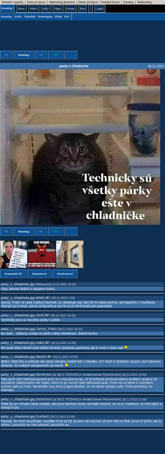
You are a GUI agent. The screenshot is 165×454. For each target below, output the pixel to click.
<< (6, 55)
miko (39, 343)
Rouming (7, 8)
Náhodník (30, 16)
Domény (128, 2)
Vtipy (58, 8)
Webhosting (144, 2)
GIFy (46, 8)
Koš (67, 16)
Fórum (71, 8)
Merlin (40, 357)
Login (100, 8)
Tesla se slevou (36, 2)
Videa (34, 8)
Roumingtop (45, 16)
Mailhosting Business (62, 2)
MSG (40, 298)
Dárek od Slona (88, 2)
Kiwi (82, 8)
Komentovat (39, 273)
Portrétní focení (110, 2)
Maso (22, 8)
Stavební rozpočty (12, 2)
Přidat (58, 16)
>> (41, 55)
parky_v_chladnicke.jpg (18, 284)
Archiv (18, 16)
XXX (39, 315)
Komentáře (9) (13, 273)
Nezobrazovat (65, 273)
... (91, 8)
